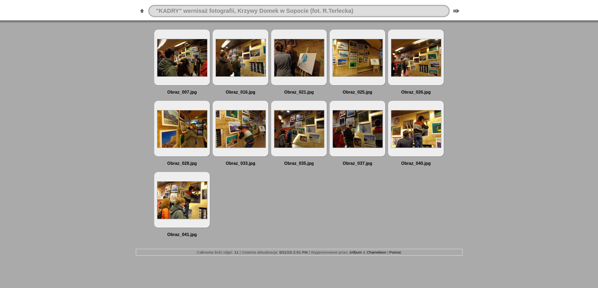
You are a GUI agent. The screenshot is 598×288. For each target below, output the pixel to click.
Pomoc (395, 252)
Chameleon (376, 252)
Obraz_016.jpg (241, 92)
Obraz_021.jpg (299, 92)
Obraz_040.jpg (416, 163)
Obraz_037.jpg (357, 163)
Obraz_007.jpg (182, 92)
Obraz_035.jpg (299, 163)
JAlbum (355, 252)
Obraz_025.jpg (357, 92)
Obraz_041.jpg (182, 234)
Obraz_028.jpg (182, 163)
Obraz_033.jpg (241, 163)
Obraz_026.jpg (416, 92)
